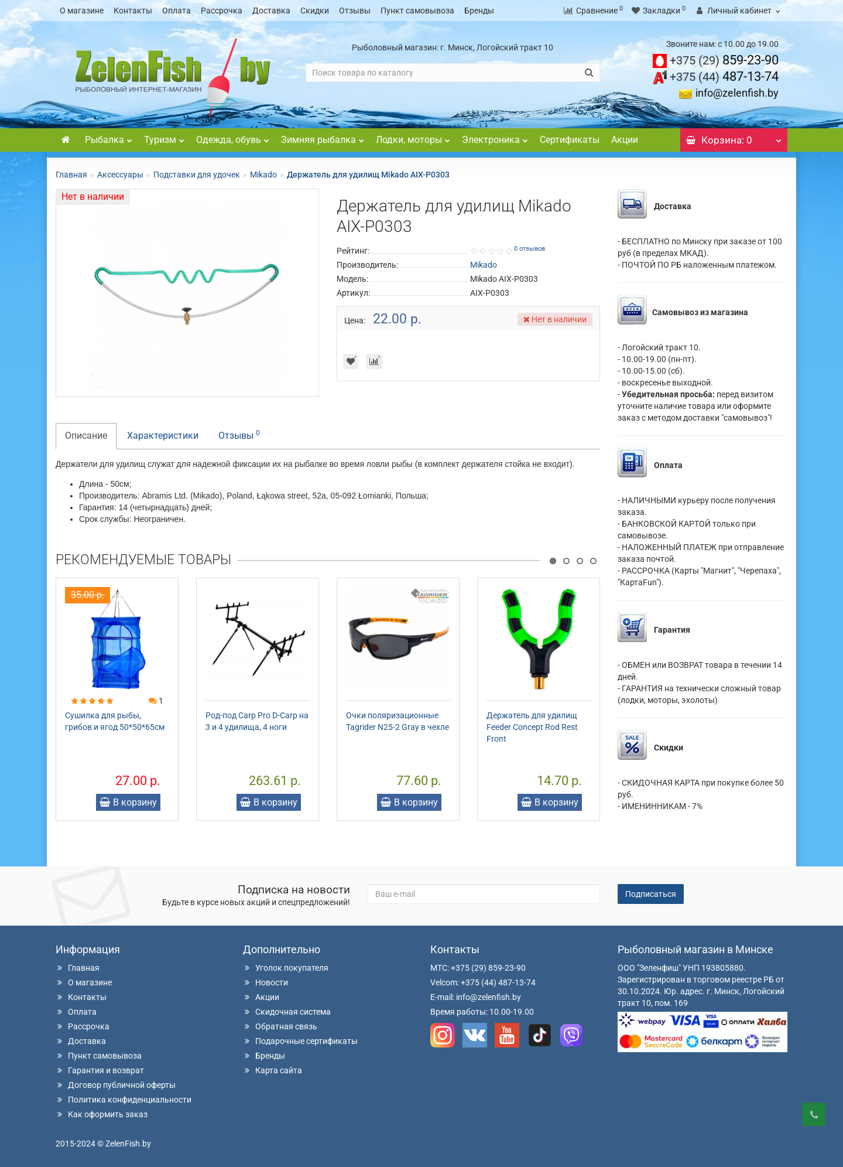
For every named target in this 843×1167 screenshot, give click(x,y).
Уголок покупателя (285, 967)
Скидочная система (287, 1011)
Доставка (271, 10)
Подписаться (650, 894)
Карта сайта (272, 1070)
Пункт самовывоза (417, 10)
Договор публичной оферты (116, 1085)
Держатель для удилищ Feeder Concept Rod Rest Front (532, 727)
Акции (624, 139)
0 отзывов (529, 248)
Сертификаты (569, 139)
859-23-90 (724, 60)
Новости (265, 982)
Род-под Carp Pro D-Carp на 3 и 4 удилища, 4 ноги (257, 721)
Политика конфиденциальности (123, 1099)
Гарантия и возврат (100, 1070)
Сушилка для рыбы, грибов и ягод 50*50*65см (115, 721)
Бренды (479, 10)
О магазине (82, 10)
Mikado (263, 174)
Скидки (314, 10)
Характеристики (162, 435)
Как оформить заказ (102, 1114)
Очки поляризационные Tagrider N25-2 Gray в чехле (397, 721)
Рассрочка (221, 10)
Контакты (133, 10)
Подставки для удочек (196, 174)
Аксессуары (120, 174)
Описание (86, 435)
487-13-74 (724, 76)
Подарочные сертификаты (300, 1041)
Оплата (176, 10)
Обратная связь (280, 1026)
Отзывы (355, 10)
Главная (71, 174)
